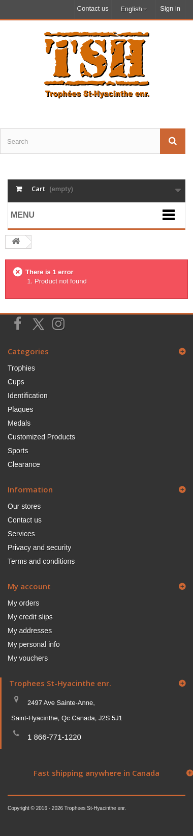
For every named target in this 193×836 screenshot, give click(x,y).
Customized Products (41, 437)
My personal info (34, 644)
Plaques (21, 409)
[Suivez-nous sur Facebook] (18, 322)
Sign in (170, 8)
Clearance (24, 464)
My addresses (30, 630)
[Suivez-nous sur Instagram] (58, 322)
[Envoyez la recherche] (172, 141)
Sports (18, 451)
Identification (28, 395)
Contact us (93, 8)
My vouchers (28, 658)
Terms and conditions (41, 561)
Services (21, 534)
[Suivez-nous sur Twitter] (38, 324)
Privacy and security (39, 547)
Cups (16, 382)
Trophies (21, 368)
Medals (19, 423)
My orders (23, 603)
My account (29, 586)
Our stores (24, 506)
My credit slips (30, 617)
